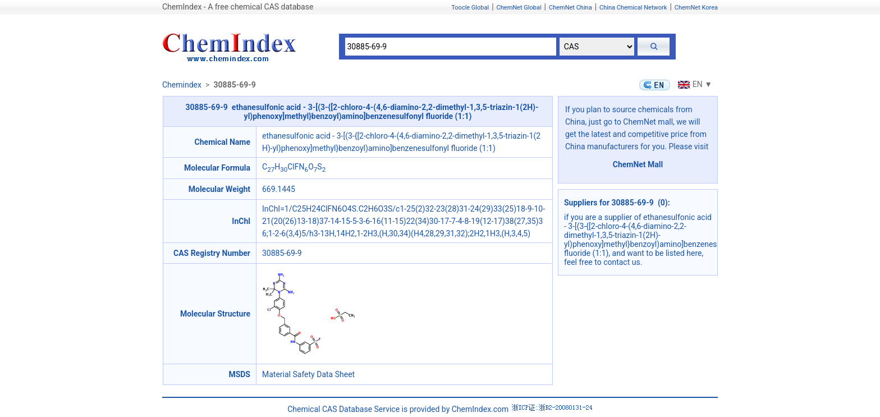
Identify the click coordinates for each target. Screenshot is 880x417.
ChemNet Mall (638, 164)
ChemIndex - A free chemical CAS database (237, 6)
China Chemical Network (633, 7)
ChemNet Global (519, 7)
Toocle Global (470, 7)
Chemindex (181, 84)
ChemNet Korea (696, 7)
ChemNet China (570, 7)
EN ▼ (693, 84)
